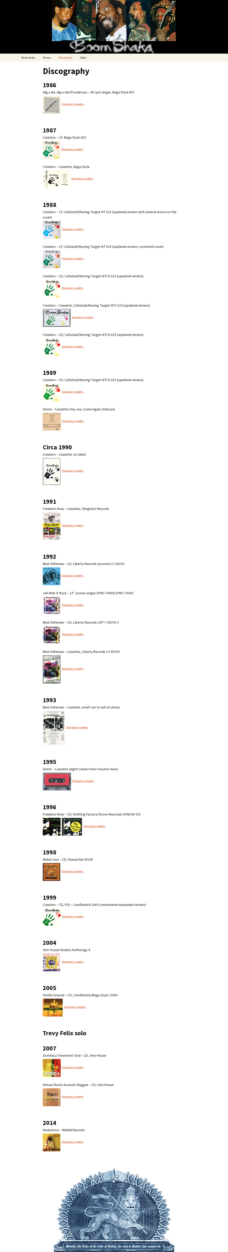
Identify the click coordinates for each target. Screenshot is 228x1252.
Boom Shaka (28, 57)
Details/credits (73, 104)
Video (83, 57)
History (47, 57)
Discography (65, 57)
